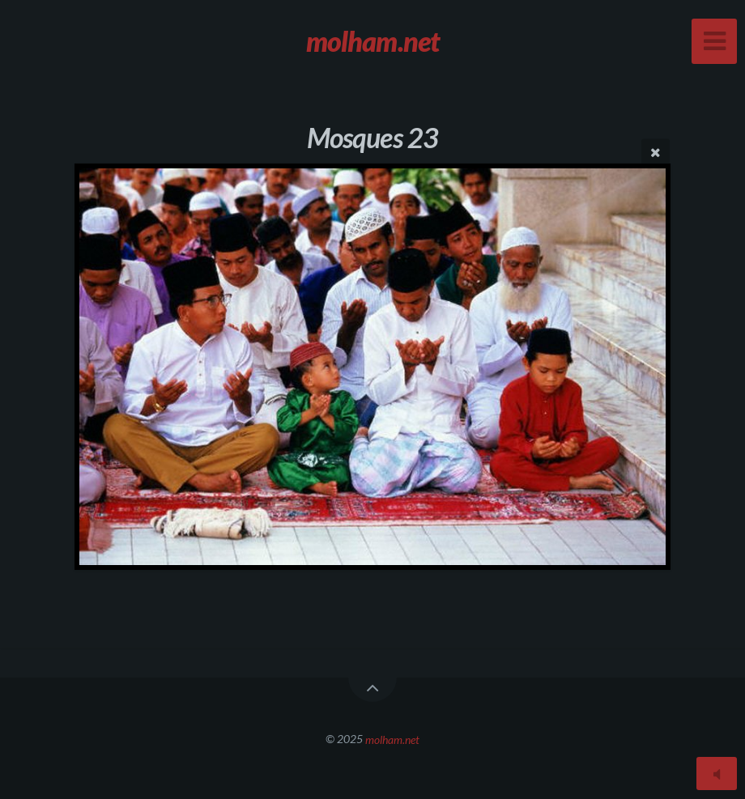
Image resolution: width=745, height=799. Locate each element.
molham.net (392, 739)
